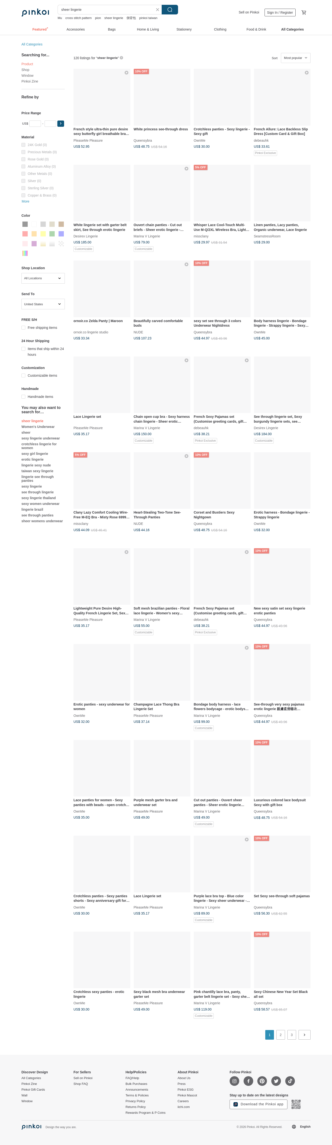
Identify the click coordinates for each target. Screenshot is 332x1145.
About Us (184, 1078)
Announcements (137, 1089)
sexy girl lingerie (34, 454)
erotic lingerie (32, 459)
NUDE (138, 332)
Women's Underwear (38, 427)
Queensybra (143, 140)
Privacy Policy (135, 1101)
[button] (60, 124)
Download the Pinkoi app (258, 1104)
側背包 (131, 18)
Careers (183, 1101)
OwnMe (199, 140)
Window (27, 75)
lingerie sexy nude (36, 465)
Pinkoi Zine (29, 81)
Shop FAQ (80, 1084)
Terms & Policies (137, 1095)
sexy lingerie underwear (40, 438)
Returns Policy (136, 1107)
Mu (60, 18)
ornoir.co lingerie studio (90, 332)
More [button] (25, 201)
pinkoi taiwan (148, 18)
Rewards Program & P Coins (146, 1112)
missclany (201, 236)
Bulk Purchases (136, 1084)
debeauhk (261, 140)
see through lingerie (37, 492)
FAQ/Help (132, 1078)
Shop (25, 70)
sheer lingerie (113, 18)
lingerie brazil (32, 509)
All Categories (31, 44)
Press (182, 1084)
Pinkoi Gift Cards (33, 1089)
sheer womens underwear (42, 521)
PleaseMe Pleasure (88, 140)
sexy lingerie (31, 486)
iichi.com (184, 1107)
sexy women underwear (40, 504)
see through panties (37, 515)
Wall (24, 1095)
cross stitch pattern (78, 18)
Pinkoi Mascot (187, 1095)
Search (170, 10)
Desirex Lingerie (85, 236)
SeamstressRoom (267, 236)
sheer (25, 432)
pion (98, 18)
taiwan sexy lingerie (37, 471)
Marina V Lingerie (147, 236)
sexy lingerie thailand (38, 498)
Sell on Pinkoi (249, 12)
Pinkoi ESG (185, 1089)
